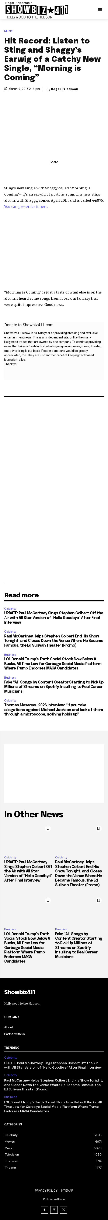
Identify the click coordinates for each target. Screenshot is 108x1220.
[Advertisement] (54, 773)
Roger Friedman (64, 89)
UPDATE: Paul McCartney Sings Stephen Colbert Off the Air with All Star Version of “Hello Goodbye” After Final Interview (53, 617)
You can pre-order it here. (26, 206)
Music (9, 31)
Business (10, 655)
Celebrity (10, 609)
